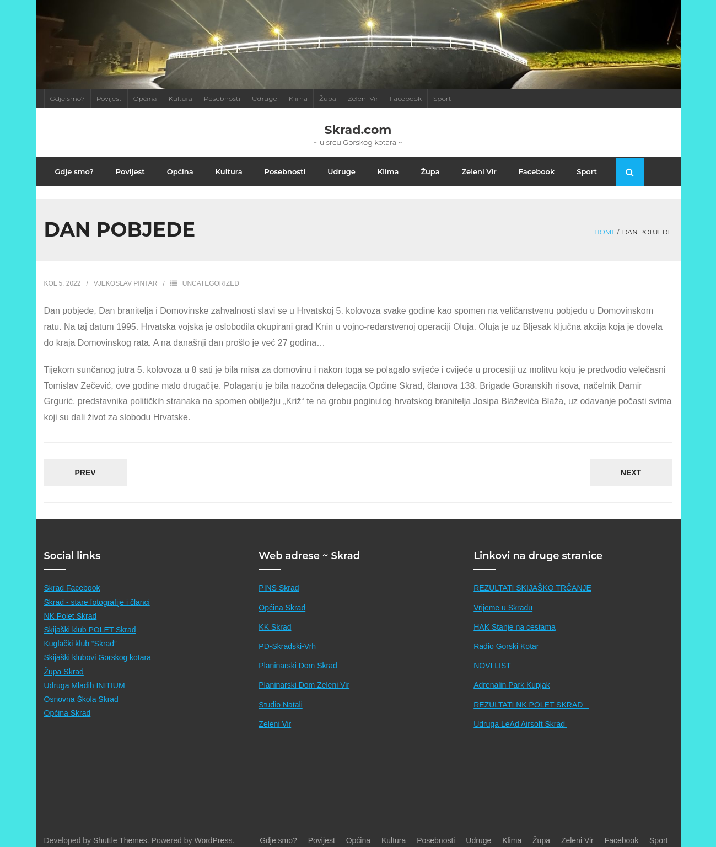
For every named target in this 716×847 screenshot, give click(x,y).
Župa (327, 98)
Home (605, 220)
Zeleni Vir (363, 98)
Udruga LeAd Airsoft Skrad (520, 712)
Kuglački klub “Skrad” (80, 632)
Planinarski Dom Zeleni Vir (304, 673)
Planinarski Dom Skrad (298, 654)
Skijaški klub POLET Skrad (90, 618)
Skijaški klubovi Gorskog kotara (98, 646)
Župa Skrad (64, 660)
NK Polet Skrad (70, 604)
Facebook (406, 98)
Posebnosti (222, 98)
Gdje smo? (67, 98)
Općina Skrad (67, 701)
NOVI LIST (492, 654)
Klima (298, 98)
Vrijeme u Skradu (502, 596)
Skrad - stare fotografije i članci (97, 590)
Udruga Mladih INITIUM (84, 673)
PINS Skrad (279, 576)
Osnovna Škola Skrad (81, 687)
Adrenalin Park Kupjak (511, 673)
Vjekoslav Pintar (126, 272)
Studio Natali (280, 693)
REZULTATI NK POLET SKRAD (531, 693)
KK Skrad (275, 615)
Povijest (109, 98)
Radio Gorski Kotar (506, 634)
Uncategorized (210, 272)
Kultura (180, 98)
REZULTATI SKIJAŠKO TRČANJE (532, 576)
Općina (145, 98)
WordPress (213, 828)
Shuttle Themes (120, 828)
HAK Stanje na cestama (514, 615)
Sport (442, 98)
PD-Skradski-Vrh (287, 634)
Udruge (264, 98)
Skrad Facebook (72, 576)
